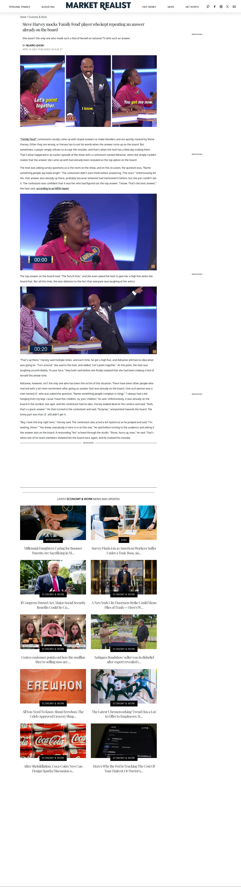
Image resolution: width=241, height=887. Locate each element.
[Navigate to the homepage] (98, 6)
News (171, 7)
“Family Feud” (28, 139)
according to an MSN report (52, 188)
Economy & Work (38, 16)
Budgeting (48, 7)
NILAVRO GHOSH (35, 45)
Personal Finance (19, 7)
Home (23, 16)
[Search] (208, 6)
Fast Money (149, 7)
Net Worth (192, 7)
